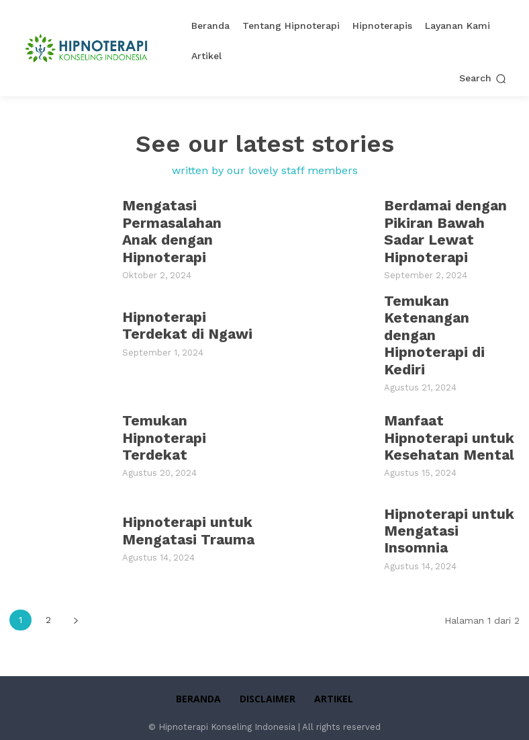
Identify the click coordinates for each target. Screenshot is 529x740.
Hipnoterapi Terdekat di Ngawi (183, 323)
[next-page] (75, 598)
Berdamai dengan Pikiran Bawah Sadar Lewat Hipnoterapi (442, 230)
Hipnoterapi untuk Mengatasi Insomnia (450, 509)
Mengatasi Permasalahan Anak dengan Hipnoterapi (188, 230)
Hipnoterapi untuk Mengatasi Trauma (184, 509)
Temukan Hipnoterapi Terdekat (160, 416)
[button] (482, 78)
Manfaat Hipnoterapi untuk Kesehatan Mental (444, 416)
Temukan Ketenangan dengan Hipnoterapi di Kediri (450, 323)
